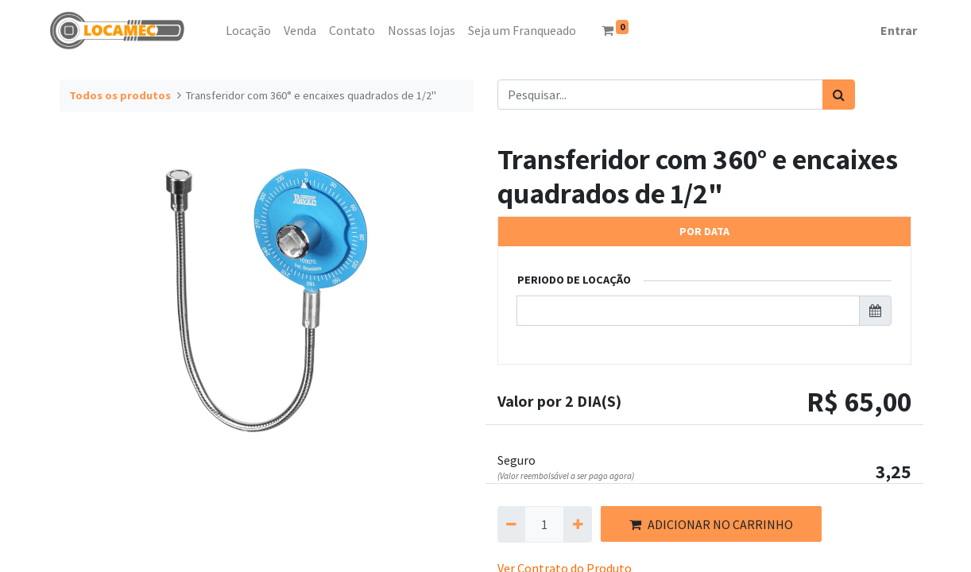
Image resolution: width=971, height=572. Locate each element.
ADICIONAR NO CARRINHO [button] (711, 524)
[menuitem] (213, 30)
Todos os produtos (120, 95)
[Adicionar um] (577, 524)
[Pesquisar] (838, 94)
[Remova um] (511, 524)
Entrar (898, 30)
